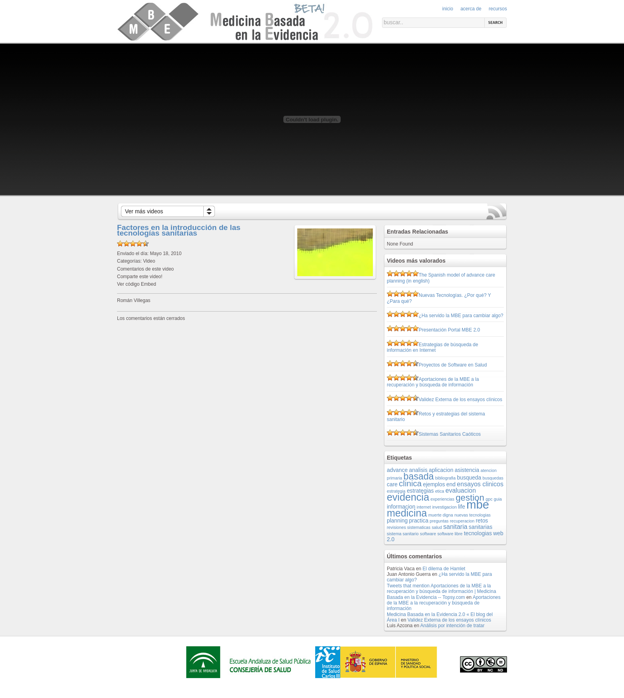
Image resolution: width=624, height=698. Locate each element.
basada (419, 476)
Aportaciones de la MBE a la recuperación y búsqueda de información (433, 382)
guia (498, 499)
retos (482, 520)
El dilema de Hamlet (444, 568)
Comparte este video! (139, 276)
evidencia (408, 497)
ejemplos (434, 484)
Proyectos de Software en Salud (453, 365)
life (461, 506)
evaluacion (460, 490)
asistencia (467, 470)
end (451, 484)
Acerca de (471, 9)
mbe (477, 504)
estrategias (420, 490)
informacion (401, 506)
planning (397, 520)
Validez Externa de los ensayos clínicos (460, 399)
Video (149, 261)
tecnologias (478, 533)
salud (437, 527)
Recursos (498, 9)
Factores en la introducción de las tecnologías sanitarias (178, 230)
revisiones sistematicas (409, 527)
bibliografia (445, 478)
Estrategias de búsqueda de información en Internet (432, 347)
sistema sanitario (403, 533)
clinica (410, 483)
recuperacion (462, 521)
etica (439, 491)
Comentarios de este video (145, 269)
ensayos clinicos (480, 483)
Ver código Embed (136, 284)
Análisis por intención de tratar (452, 625)
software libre (449, 533)
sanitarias (480, 527)
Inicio (447, 9)
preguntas (439, 521)
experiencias (442, 499)
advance (397, 470)
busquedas (493, 478)
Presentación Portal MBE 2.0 (449, 330)
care (392, 484)
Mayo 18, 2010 (165, 253)
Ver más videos (144, 211)
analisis (418, 470)
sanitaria (455, 526)
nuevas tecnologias (472, 515)
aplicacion (441, 470)
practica (419, 520)
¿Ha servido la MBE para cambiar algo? (461, 315)
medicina (407, 513)
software (428, 533)
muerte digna (440, 515)
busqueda (469, 477)
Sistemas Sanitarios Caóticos (450, 434)
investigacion (444, 507)
